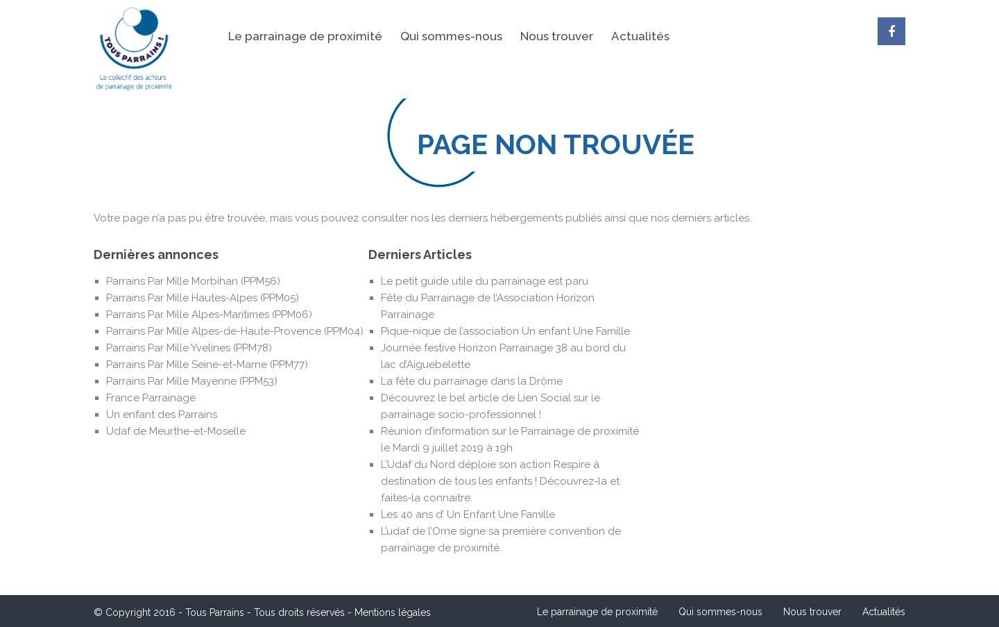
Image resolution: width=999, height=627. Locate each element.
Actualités (640, 36)
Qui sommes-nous (451, 36)
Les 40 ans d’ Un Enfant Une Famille (468, 514)
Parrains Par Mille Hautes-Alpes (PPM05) (202, 298)
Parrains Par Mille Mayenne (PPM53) (192, 381)
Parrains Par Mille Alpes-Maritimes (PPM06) (209, 314)
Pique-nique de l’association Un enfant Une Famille (505, 331)
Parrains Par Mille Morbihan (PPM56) (193, 281)
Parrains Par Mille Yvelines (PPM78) (189, 348)
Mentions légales (393, 612)
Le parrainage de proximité (305, 36)
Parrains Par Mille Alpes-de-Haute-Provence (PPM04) (235, 331)
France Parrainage (151, 398)
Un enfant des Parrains (161, 414)
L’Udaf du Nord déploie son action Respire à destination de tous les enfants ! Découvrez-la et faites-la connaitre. (500, 481)
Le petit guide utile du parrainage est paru (484, 281)
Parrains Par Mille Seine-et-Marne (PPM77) (207, 364)
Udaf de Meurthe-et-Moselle (176, 431)
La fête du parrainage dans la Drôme (472, 381)
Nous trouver (556, 36)
